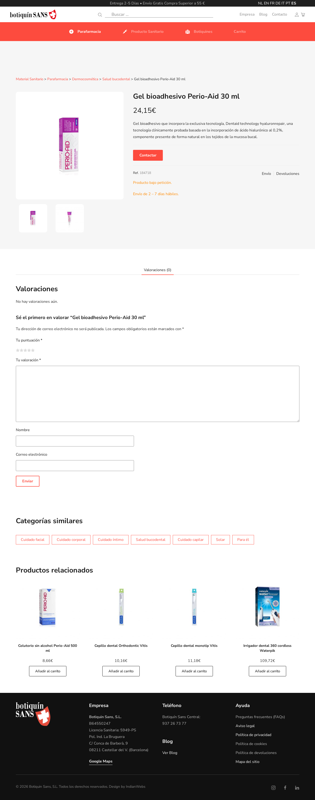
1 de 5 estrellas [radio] (18, 350)
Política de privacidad (253, 734)
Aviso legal (245, 725)
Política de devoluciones (256, 752)
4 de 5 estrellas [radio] (29, 350)
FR (272, 3)
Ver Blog (169, 752)
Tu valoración (28, 359)
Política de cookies (251, 743)
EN (266, 3)
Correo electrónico (31, 454)
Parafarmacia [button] (85, 31)
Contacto (279, 14)
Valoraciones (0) (157, 269)
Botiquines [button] (198, 31)
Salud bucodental (116, 79)
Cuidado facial (32, 539)
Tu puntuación (29, 340)
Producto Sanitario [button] (143, 31)
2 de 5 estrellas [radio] (21, 350)
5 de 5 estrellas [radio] (33, 350)
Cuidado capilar (191, 539)
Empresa (247, 14)
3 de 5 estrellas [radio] (25, 350)
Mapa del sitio (247, 761)
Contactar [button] (147, 155)
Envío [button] (266, 173)
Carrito (240, 31)
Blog (263, 14)
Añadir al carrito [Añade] (47, 671)
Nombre (23, 429)
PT (288, 3)
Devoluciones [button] (287, 173)
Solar (220, 539)
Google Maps (100, 761)
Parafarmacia (57, 79)
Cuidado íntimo (111, 539)
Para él (243, 539)
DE (278, 3)
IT (283, 3)
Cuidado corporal (71, 539)
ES (293, 3)
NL (260, 3)
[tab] (33, 218)
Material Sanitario (29, 79)
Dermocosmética (85, 79)
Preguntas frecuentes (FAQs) (260, 716)
